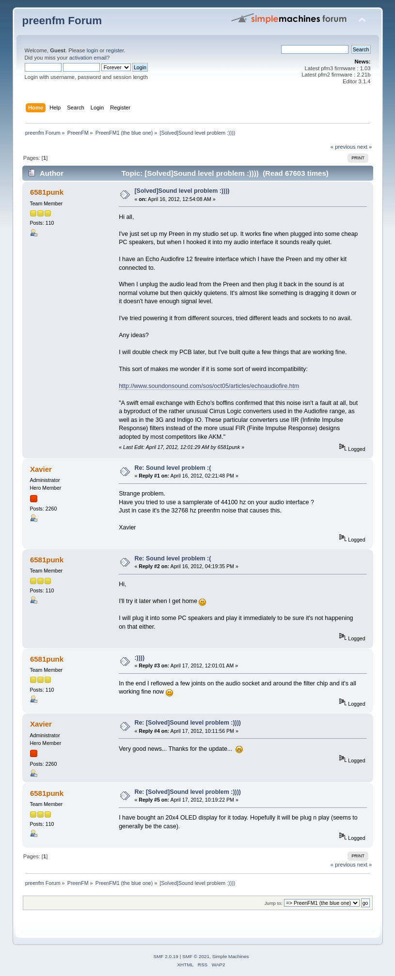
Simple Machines (230, 956)
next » (364, 147)
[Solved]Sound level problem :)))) (181, 190)
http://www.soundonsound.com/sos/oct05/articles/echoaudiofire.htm (209, 386)
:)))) (139, 657)
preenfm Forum (62, 21)
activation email (88, 58)
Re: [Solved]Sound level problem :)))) (187, 722)
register (115, 50)
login (92, 50)
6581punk (46, 192)
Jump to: (274, 903)
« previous (343, 147)
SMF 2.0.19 (165, 956)
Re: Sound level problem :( (172, 468)
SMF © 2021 (195, 956)
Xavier (41, 469)
